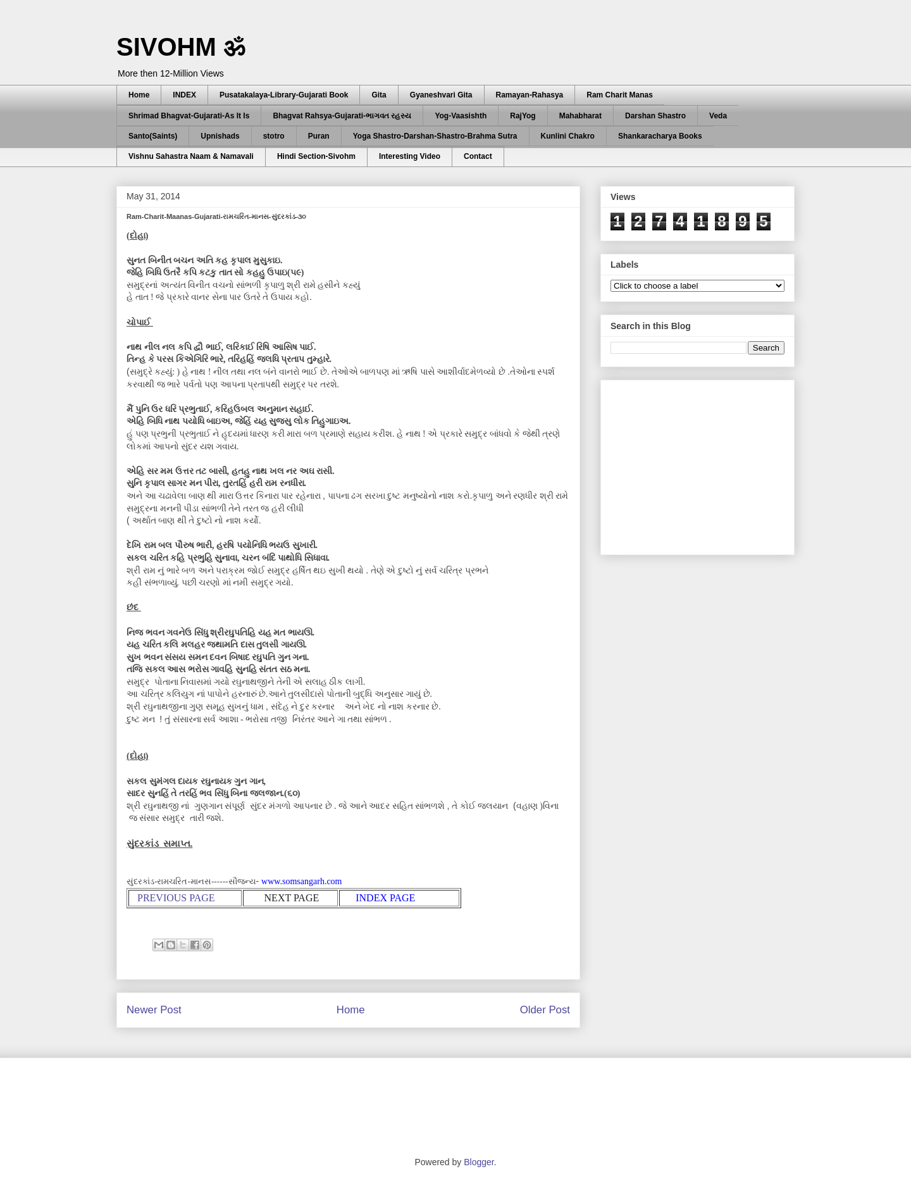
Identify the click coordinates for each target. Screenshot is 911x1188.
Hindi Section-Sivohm (316, 156)
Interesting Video (409, 156)
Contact (478, 156)
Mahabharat (580, 115)
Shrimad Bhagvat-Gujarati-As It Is (188, 115)
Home (138, 95)
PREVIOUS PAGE (176, 897)
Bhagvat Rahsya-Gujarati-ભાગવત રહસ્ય (342, 115)
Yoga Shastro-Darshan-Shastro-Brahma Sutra (435, 136)
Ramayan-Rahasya (530, 95)
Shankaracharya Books (660, 136)
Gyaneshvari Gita (441, 95)
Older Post (545, 1010)
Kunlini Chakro (568, 136)
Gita (378, 95)
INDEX (184, 95)
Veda (718, 115)
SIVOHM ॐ (180, 47)
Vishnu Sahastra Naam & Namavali (191, 156)
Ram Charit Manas (619, 95)
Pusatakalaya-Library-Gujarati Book (284, 95)
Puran (319, 136)
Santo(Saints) (152, 136)
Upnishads (220, 136)
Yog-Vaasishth (460, 115)
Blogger (478, 1162)
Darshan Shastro (655, 115)
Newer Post (154, 1010)
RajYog (522, 115)
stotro (274, 136)
